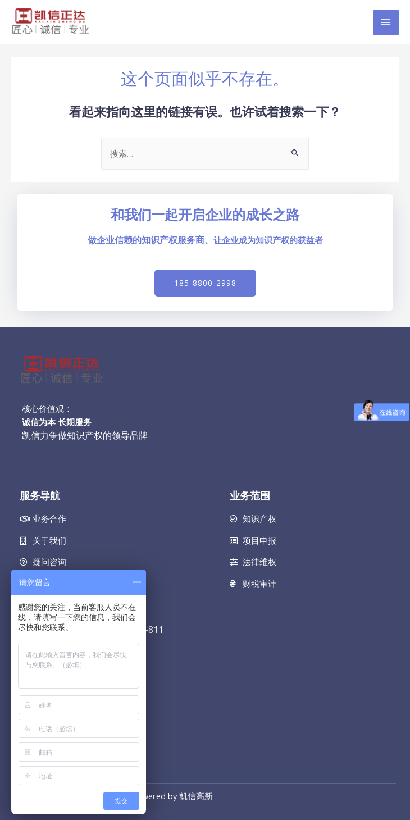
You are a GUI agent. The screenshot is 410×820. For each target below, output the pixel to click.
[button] (205, 283)
